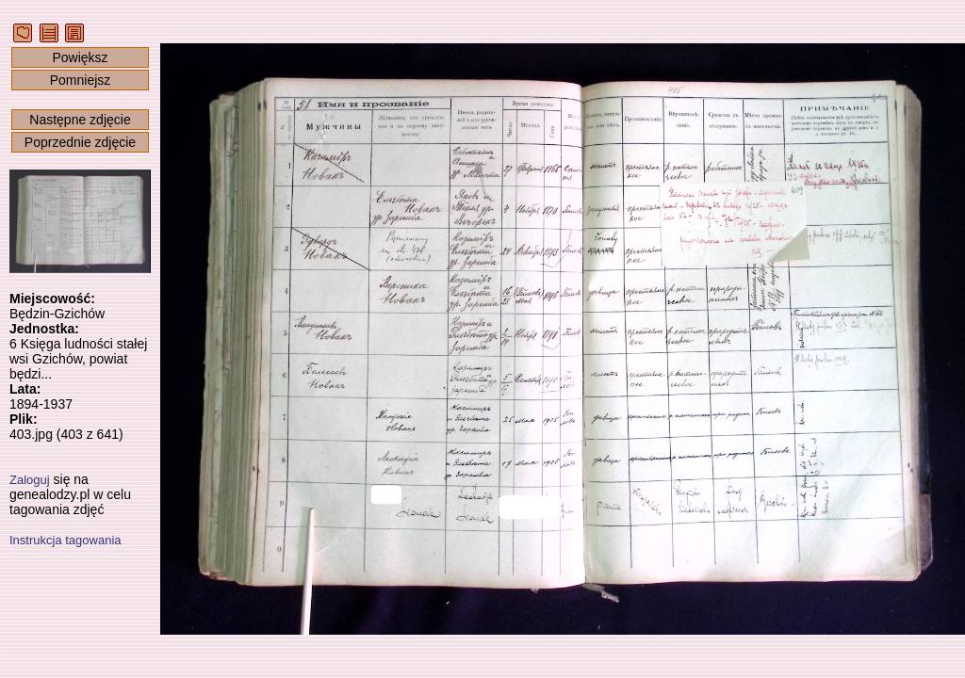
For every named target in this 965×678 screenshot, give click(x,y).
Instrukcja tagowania (65, 540)
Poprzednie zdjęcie (80, 142)
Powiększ (79, 57)
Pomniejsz (80, 80)
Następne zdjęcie (79, 119)
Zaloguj (29, 480)
